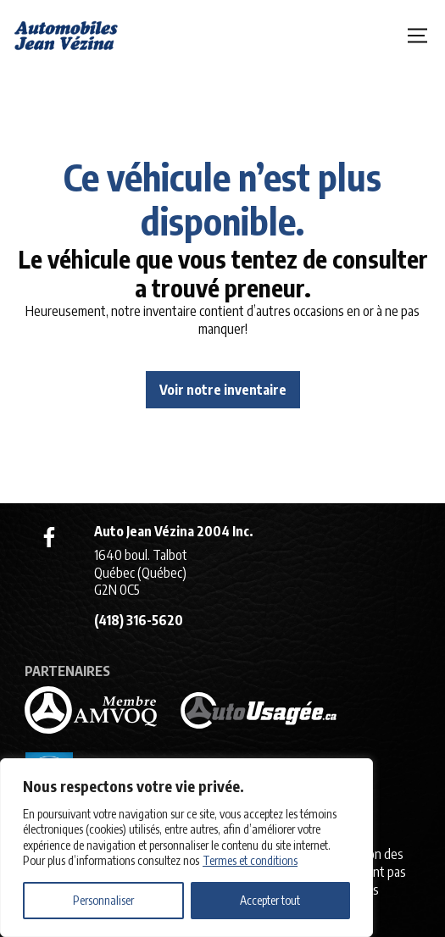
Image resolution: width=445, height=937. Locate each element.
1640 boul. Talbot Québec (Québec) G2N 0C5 (140, 572)
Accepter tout (270, 900)
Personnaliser (103, 900)
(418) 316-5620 (138, 620)
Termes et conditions (250, 860)
